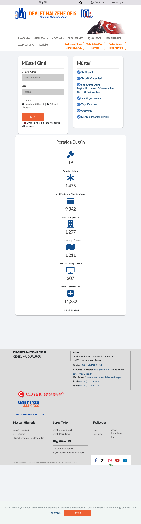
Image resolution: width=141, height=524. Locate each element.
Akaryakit (86, 111)
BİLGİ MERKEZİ (75, 38)
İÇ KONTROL (94, 38)
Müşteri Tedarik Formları (95, 117)
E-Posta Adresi (29, 72)
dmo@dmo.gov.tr (103, 369)
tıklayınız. (56, 513)
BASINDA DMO (26, 45)
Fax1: (76, 381)
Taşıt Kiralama (89, 104)
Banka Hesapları (21, 430)
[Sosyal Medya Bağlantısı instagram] (110, 461)
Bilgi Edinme (19, 434)
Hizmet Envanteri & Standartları (28, 438)
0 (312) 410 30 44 (89, 381)
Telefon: (77, 365)
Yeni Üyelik (87, 72)
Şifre (24, 86)
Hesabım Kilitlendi (34, 104)
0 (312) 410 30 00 (92, 365)
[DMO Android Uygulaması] (110, 466)
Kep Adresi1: (120, 370)
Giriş (32, 117)
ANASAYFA (24, 38)
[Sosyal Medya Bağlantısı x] (103, 461)
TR (40, 2)
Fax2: (76, 386)
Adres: (77, 352)
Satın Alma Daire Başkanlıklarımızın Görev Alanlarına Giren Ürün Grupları (96, 88)
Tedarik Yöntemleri (91, 78)
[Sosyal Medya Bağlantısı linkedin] (125, 461)
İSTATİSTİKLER (113, 38)
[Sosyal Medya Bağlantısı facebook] (96, 461)
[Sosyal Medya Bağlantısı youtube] (117, 461)
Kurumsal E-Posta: (83, 370)
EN (45, 2)
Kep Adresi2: (80, 377)
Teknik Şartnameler (91, 98)
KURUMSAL (41, 38)
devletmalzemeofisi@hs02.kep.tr (104, 377)
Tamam (77, 513)
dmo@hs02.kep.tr (82, 374)
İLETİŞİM (43, 45)
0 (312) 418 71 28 (89, 386)
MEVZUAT (57, 38)
